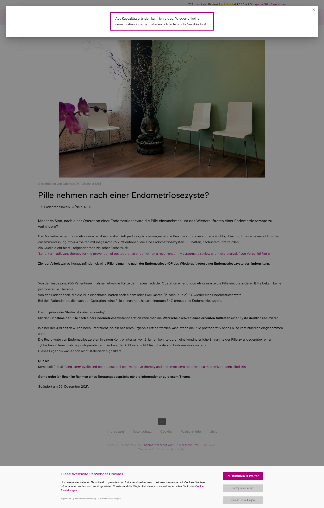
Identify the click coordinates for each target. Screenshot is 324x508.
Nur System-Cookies (243, 488)
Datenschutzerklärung (85, 498)
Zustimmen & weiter (243, 476)
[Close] (314, 9)
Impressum (66, 498)
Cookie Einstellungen (110, 498)
